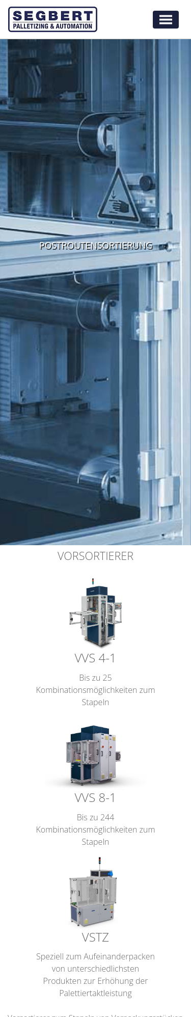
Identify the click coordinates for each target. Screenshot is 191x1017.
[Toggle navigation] (166, 20)
